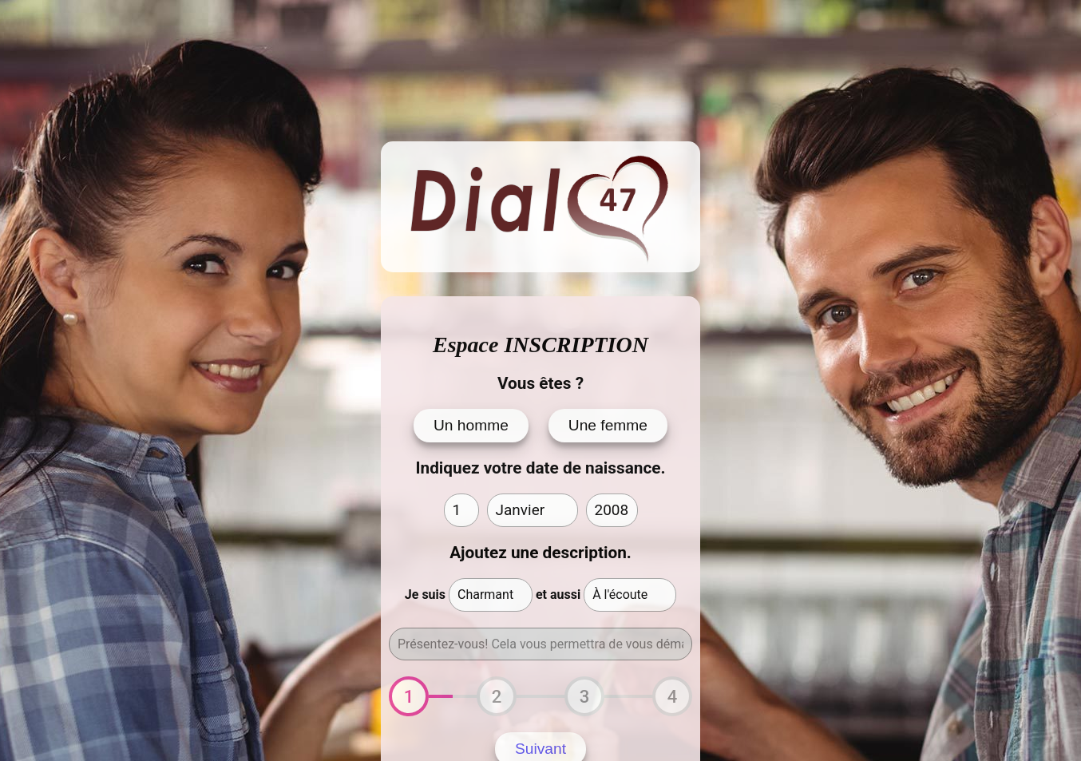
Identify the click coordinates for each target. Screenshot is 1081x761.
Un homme (471, 425)
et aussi (558, 594)
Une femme (607, 425)
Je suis (425, 594)
